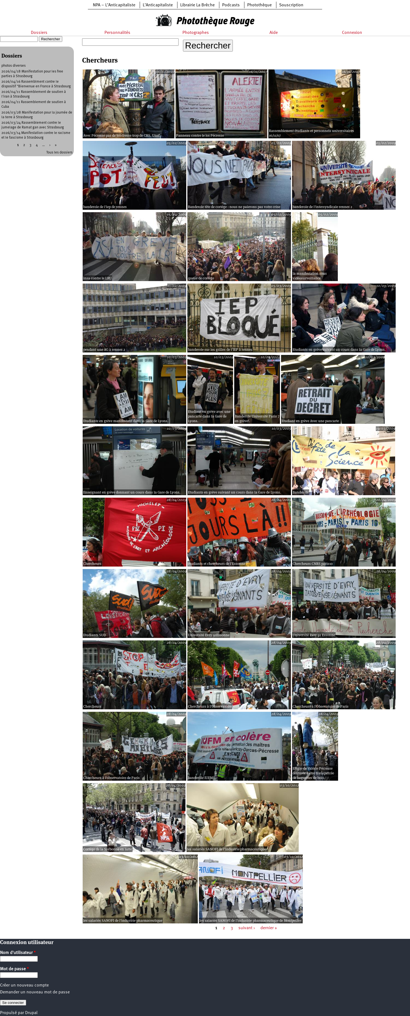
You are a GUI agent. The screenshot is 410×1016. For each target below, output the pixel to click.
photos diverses (13, 66)
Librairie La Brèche (197, 5)
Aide (273, 33)
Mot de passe (14, 969)
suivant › (246, 928)
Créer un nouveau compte (24, 985)
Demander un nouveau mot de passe (35, 992)
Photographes (195, 33)
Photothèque (259, 5)
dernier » (268, 928)
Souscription (291, 5)
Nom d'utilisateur (18, 953)
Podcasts (231, 5)
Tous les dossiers (59, 152)
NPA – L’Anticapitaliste (114, 5)
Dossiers (39, 33)
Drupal (31, 1013)
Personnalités (117, 33)
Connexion (352, 33)
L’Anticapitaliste (158, 5)
